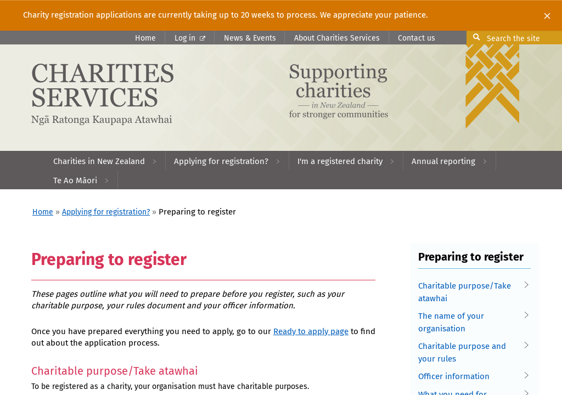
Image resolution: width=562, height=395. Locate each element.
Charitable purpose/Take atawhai (471, 291)
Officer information (471, 376)
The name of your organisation (471, 322)
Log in (190, 38)
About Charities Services (337, 38)
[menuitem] (105, 160)
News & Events (250, 38)
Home (145, 38)
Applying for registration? (106, 212)
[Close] (547, 15)
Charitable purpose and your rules (471, 352)
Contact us (416, 38)
